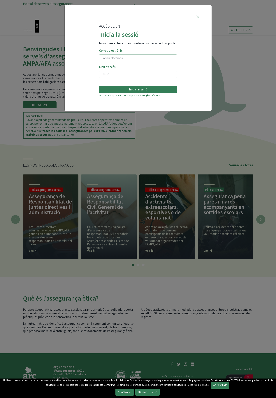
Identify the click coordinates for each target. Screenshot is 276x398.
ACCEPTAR (234, 380)
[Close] (198, 16)
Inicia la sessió (138, 89)
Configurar (124, 392)
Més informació (147, 392)
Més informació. (201, 384)
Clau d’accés (107, 67)
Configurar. (109, 384)
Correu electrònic (110, 51)
